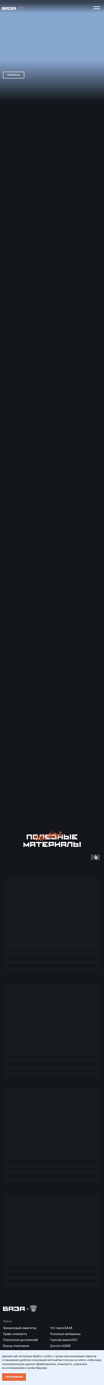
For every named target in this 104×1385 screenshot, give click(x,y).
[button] (96, 7)
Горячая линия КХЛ (63, 1340)
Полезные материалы (65, 1334)
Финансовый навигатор (19, 1328)
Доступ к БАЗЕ (60, 1346)
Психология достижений (20, 1340)
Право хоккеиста (15, 1334)
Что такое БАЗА (61, 1328)
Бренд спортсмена (16, 1346)
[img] (12, 8)
